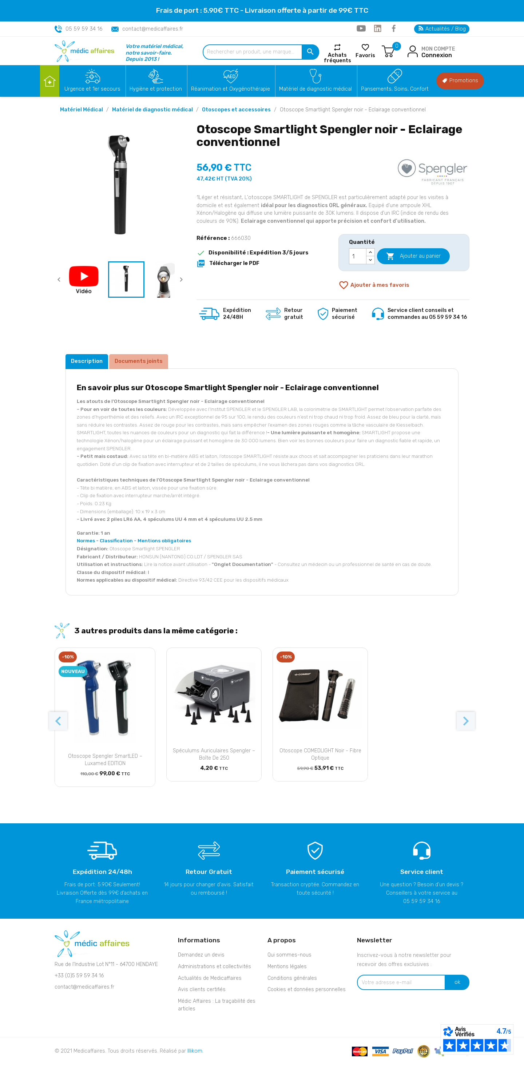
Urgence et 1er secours (92, 89)
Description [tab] (87, 361)
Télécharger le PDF (227, 263)
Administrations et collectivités (214, 966)
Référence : (213, 238)
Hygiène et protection (156, 89)
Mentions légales (287, 966)
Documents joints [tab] (139, 361)
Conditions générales (292, 978)
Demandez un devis (201, 955)
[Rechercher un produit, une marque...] (261, 52)
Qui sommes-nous (289, 955)
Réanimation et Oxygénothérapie (230, 89)
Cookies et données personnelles (306, 989)
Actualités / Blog (442, 29)
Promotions (460, 81)
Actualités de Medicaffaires (210, 978)
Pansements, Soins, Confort (395, 89)
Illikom (194, 1051)
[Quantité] (357, 256)
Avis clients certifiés (202, 989)
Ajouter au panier (413, 256)
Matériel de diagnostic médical (315, 89)
